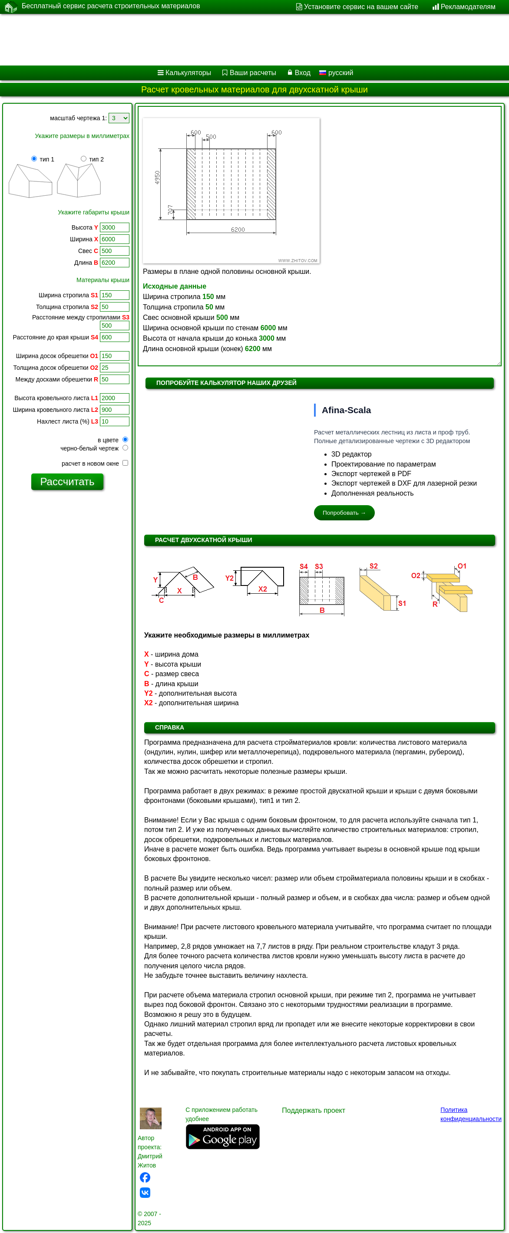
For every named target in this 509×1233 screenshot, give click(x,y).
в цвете (113, 440)
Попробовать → (344, 513)
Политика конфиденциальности (471, 1114)
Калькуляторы (188, 72)
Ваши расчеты (253, 72)
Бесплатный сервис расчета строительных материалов (111, 6)
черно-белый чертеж (94, 448)
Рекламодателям (468, 6)
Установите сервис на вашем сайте (361, 6)
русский (336, 72)
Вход (303, 72)
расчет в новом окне (95, 463)
